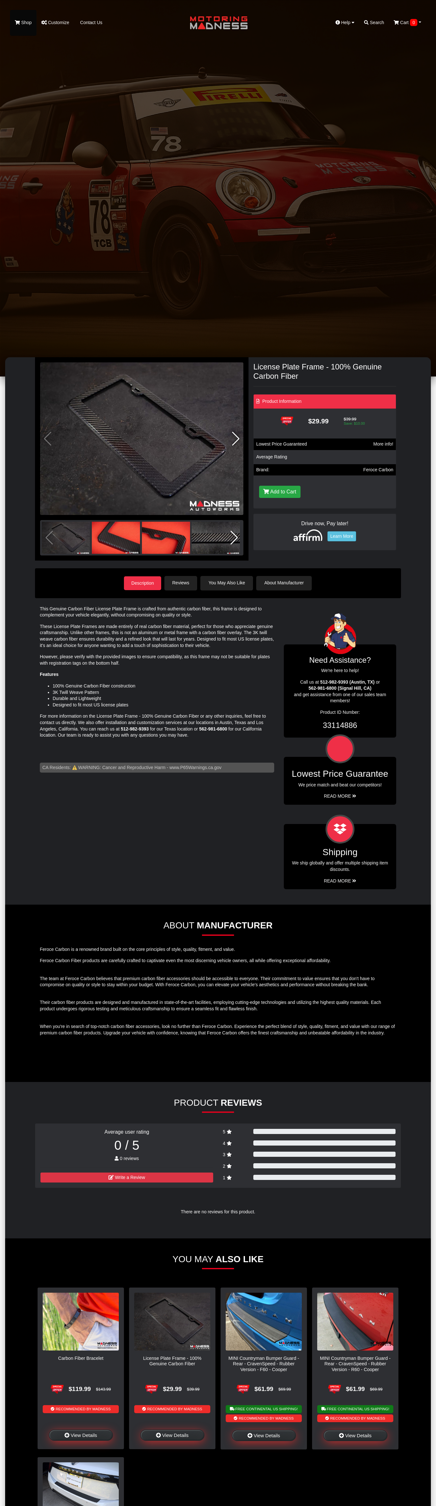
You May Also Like (227, 582)
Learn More (341, 536)
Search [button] (374, 22)
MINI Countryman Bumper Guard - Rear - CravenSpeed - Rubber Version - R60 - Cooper (355, 1363)
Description (142, 582)
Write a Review (127, 1177)
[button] (235, 439)
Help (345, 22)
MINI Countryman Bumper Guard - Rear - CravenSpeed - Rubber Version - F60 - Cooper (264, 1363)
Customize (55, 22)
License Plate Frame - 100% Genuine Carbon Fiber (172, 1360)
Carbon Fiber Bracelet (80, 1357)
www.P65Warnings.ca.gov (196, 767)
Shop (23, 22)
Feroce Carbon (378, 469)
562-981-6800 (213, 728)
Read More (340, 795)
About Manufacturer (285, 582)
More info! (383, 444)
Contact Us (90, 22)
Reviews (181, 582)
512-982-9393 (135, 728)
